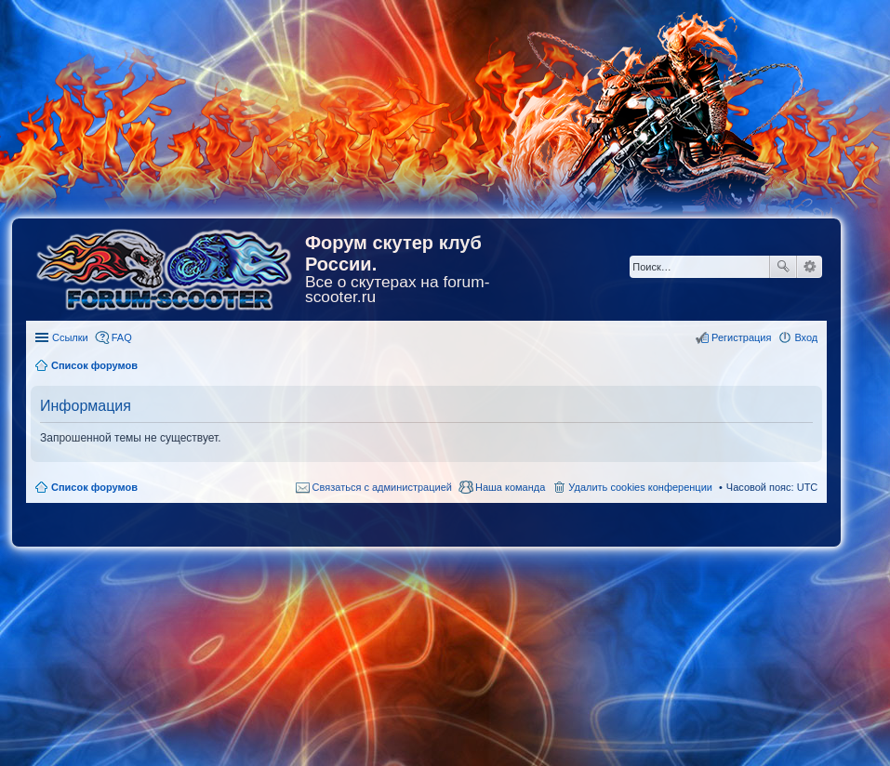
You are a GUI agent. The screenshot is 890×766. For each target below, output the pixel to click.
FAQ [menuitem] (122, 337)
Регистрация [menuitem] (741, 337)
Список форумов (94, 487)
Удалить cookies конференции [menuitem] (640, 487)
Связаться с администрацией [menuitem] (382, 487)
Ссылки (70, 337)
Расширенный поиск (809, 267)
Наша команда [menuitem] (510, 487)
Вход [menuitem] (805, 337)
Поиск (783, 267)
